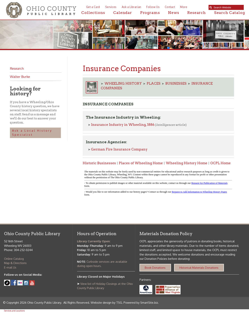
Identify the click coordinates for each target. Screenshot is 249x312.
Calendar (122, 12)
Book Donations (155, 267)
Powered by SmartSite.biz (141, 302)
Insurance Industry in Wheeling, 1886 (122, 125)
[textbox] (227, 7)
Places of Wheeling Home (141, 163)
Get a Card (93, 7)
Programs (150, 12)
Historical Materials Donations (198, 267)
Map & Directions (15, 263)
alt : (158, 184)
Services (111, 7)
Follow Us (153, 7)
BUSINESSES (176, 83)
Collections (93, 12)
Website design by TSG (106, 302)
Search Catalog (229, 12)
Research (196, 12)
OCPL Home (220, 163)
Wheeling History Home (186, 163)
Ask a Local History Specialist (32, 132)
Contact (170, 7)
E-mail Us (10, 267)
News (173, 12)
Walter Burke (20, 76)
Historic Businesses (99, 163)
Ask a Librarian (131, 7)
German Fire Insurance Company (119, 149)
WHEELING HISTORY (123, 83)
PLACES (153, 83)
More (183, 7)
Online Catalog (14, 259)
